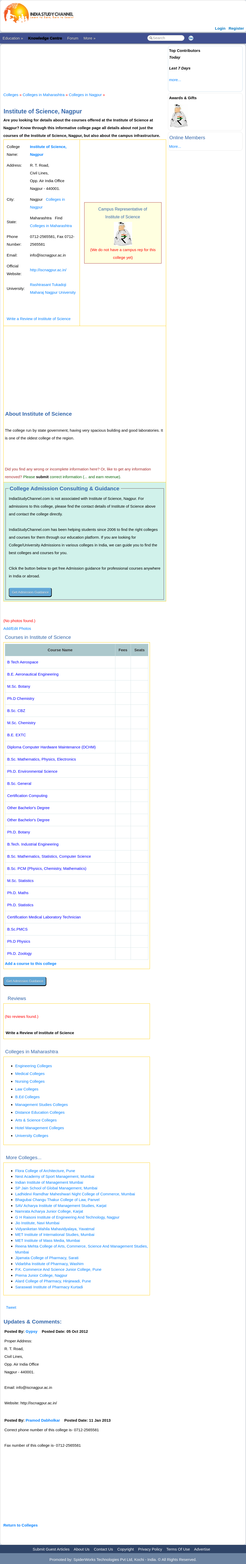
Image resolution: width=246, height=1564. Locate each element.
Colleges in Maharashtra (44, 94)
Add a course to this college (30, 963)
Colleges (10, 94)
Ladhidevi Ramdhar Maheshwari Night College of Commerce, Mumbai (75, 1194)
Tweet (11, 1307)
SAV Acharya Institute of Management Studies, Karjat (60, 1205)
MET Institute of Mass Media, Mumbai (47, 1240)
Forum (72, 38)
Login (220, 28)
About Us (82, 1549)
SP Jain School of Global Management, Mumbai (56, 1188)
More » (89, 38)
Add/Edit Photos (17, 628)
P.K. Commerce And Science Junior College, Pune (58, 1269)
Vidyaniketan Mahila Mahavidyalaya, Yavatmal (55, 1229)
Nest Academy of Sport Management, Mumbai (54, 1176)
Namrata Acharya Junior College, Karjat (49, 1211)
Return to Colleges (20, 1525)
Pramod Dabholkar (43, 1420)
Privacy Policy (150, 1549)
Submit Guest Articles (51, 1549)
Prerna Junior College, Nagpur (41, 1275)
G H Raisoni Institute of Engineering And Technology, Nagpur (67, 1217)
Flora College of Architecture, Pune (45, 1170)
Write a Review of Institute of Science (39, 318)
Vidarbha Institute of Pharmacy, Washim (49, 1263)
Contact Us (103, 1549)
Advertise (202, 1549)
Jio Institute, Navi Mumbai (37, 1223)
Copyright (125, 1549)
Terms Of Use (178, 1549)
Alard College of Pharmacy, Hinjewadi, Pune (53, 1281)
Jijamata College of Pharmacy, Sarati (47, 1258)
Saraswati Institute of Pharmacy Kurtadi (49, 1287)
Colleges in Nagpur (85, 94)
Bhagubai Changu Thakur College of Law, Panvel (57, 1199)
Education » (13, 38)
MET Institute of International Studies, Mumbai (54, 1234)
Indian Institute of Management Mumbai (49, 1182)
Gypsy (32, 1331)
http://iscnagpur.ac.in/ (48, 270)
